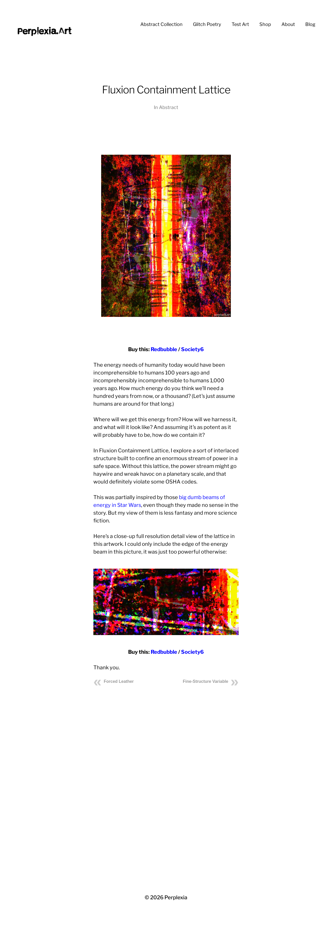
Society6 (192, 349)
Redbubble (164, 349)
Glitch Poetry (207, 24)
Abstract (168, 107)
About (288, 24)
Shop (265, 24)
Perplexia (175, 897)
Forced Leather (119, 681)
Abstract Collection (161, 24)
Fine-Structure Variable (205, 681)
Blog (310, 24)
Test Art (240, 24)
